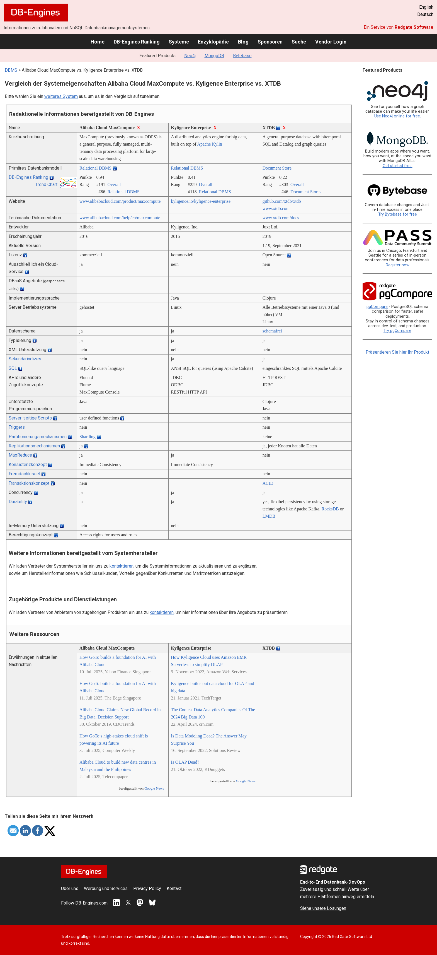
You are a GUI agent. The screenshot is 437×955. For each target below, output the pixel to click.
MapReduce (20, 455)
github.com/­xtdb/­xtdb (282, 201)
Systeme (179, 42)
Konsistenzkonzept (28, 464)
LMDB (269, 516)
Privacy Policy (147, 888)
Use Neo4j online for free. (397, 116)
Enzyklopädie (213, 42)
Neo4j (190, 55)
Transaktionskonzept (29, 483)
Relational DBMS (95, 168)
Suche (299, 42)
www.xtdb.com (276, 208)
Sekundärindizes (25, 358)
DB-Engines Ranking (137, 42)
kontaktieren (121, 566)
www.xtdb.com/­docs (281, 217)
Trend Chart (46, 184)
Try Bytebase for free (397, 214)
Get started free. (397, 165)
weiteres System (61, 96)
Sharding (87, 436)
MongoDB (214, 55)
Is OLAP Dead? (185, 762)
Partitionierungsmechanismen (38, 436)
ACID (268, 483)
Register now (397, 265)
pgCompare (377, 306)
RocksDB (330, 509)
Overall (114, 184)
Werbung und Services (106, 888)
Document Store (277, 168)
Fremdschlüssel (24, 473)
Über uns (69, 888)
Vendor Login (330, 42)
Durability (18, 501)
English (426, 7)
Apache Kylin (209, 144)
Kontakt (174, 888)
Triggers (17, 427)
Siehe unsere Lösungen (323, 908)
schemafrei (272, 331)
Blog (243, 42)
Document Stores (305, 191)
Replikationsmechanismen (34, 445)
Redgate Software (414, 27)
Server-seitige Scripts (30, 418)
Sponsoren (270, 42)
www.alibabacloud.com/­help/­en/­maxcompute (119, 217)
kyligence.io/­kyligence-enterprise (200, 201)
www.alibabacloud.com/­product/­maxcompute (120, 201)
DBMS (11, 70)
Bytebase (242, 55)
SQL (13, 368)
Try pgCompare (397, 330)
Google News (154, 788)
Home (98, 42)
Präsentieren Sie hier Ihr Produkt (397, 352)
